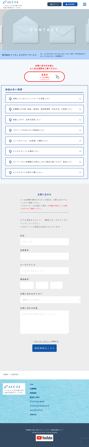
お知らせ (33, 414)
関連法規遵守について (57, 430)
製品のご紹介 (35, 397)
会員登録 (70, 4)
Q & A (44, 76)
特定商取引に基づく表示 (32, 430)
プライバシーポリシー (42, 341)
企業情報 (33, 388)
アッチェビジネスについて (39, 406)
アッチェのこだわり (37, 401)
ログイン (54, 4)
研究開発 (33, 393)
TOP (31, 384)
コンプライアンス (36, 410)
